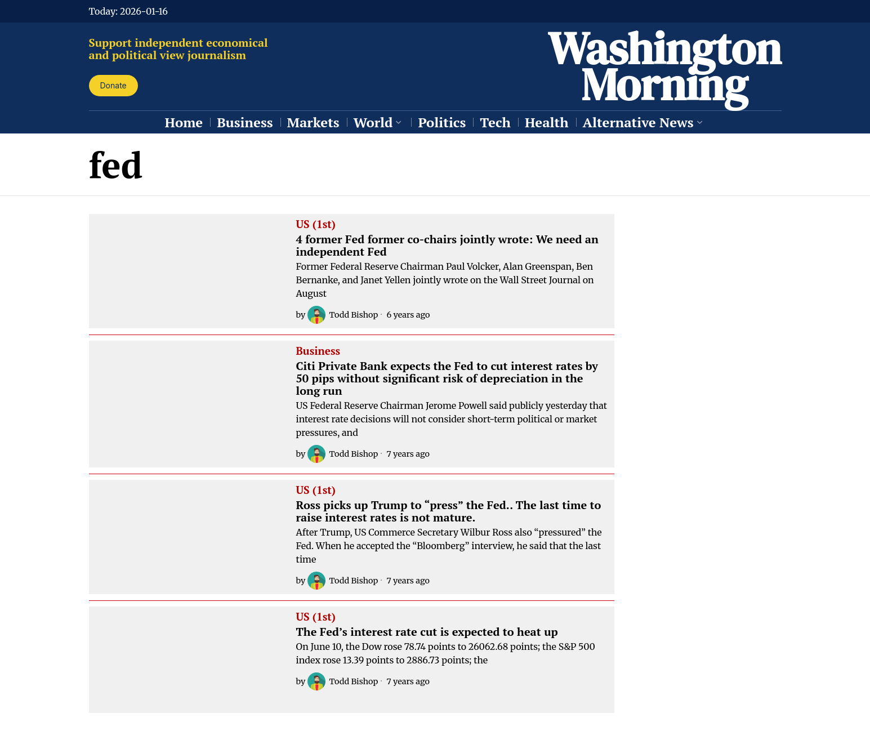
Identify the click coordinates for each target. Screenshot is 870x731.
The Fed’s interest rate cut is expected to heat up (427, 632)
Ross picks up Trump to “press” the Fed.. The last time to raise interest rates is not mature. (448, 511)
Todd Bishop (342, 315)
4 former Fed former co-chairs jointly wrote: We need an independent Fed (447, 245)
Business (318, 351)
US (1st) (316, 225)
